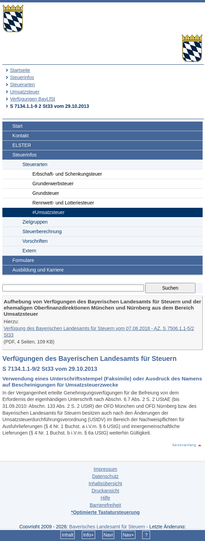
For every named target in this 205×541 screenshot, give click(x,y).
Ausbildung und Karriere (37, 270)
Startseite (20, 70)
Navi (108, 535)
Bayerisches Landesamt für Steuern (107, 526)
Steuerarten (22, 84)
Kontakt (20, 135)
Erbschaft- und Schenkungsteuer (67, 174)
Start (17, 126)
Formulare (23, 260)
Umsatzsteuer (24, 92)
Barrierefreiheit (105, 505)
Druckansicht (105, 490)
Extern (29, 250)
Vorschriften (35, 241)
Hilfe (105, 498)
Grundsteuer (45, 193)
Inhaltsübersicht (105, 483)
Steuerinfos (22, 77)
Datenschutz (105, 476)
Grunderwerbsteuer (53, 183)
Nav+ (128, 535)
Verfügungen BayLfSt (32, 99)
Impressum (105, 469)
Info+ (88, 535)
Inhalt (67, 535)
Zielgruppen (35, 222)
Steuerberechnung (42, 231)
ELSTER (21, 145)
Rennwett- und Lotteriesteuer (63, 202)
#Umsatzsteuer (48, 212)
